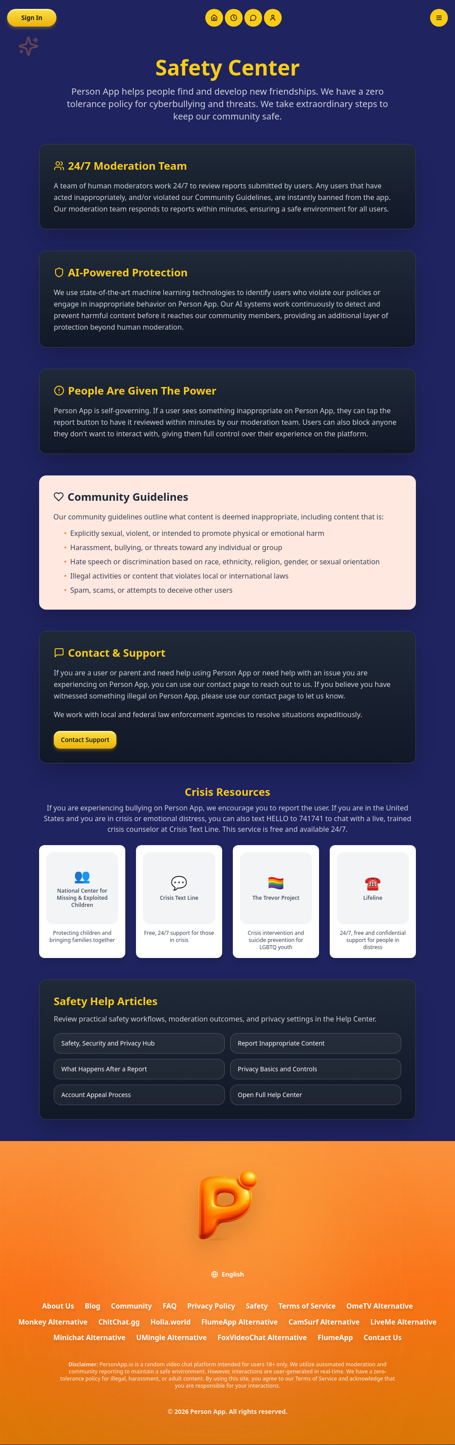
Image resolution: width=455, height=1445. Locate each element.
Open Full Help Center (270, 1094)
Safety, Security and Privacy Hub (108, 1043)
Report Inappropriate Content (281, 1043)
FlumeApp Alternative (239, 1322)
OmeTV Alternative (381, 1306)
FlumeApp (336, 1338)
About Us (56, 1306)
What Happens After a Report (104, 1069)
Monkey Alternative (51, 1322)
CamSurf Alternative (325, 1322)
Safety (257, 1306)
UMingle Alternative (171, 1338)
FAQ (169, 1306)
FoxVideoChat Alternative (262, 1338)
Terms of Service (307, 1306)
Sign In (31, 17)
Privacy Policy (211, 1306)
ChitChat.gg (118, 1322)
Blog (92, 1306)
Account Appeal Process (96, 1094)
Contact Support (85, 739)
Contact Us (384, 1338)
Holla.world (169, 1322)
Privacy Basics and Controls (277, 1069)
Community (130, 1306)
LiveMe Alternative (405, 1322)
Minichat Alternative (88, 1338)
